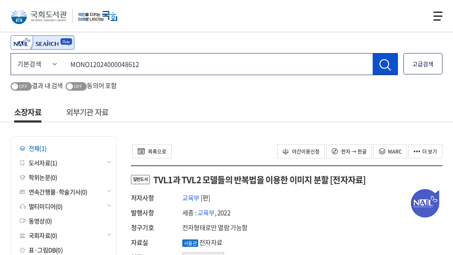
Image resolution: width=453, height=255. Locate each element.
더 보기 (425, 151)
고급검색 (423, 64)
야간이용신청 (301, 151)
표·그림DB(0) (41, 249)
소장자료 (27, 112)
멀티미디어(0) (41, 206)
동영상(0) (36, 220)
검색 (419, 16)
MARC (390, 151)
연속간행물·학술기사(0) (53, 191)
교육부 (191, 198)
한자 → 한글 (349, 151)
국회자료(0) (38, 235)
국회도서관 (39, 16)
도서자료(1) (38, 162)
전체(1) (33, 148)
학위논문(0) (38, 177)
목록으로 (152, 151)
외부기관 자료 (87, 112)
